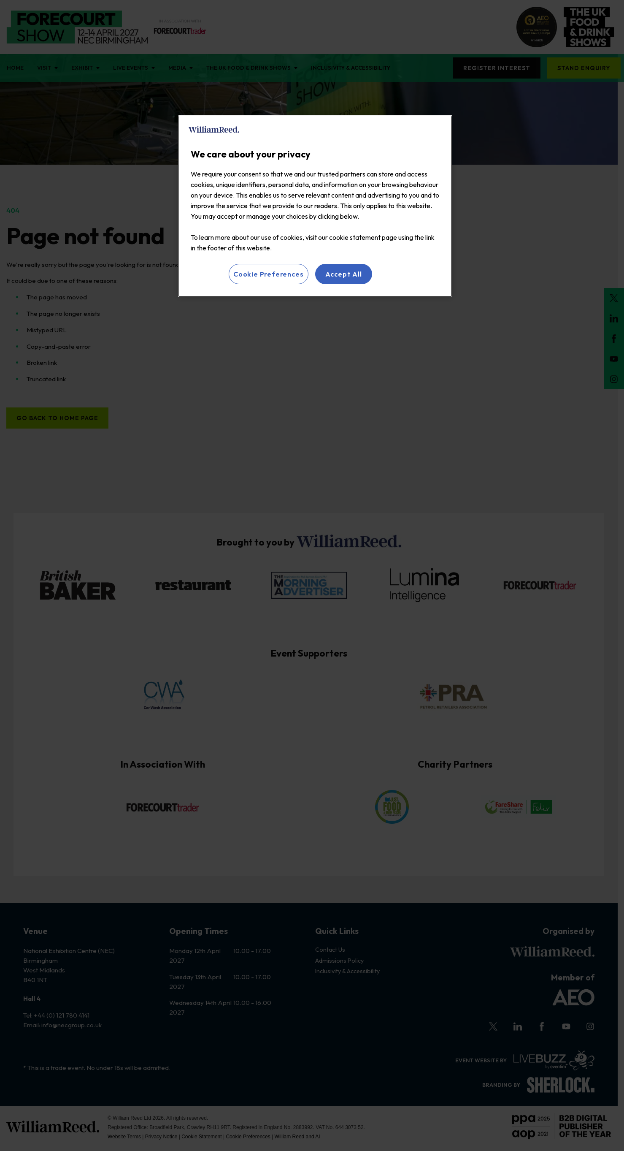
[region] (315, 206)
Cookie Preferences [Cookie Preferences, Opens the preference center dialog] (268, 274)
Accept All (343, 274)
